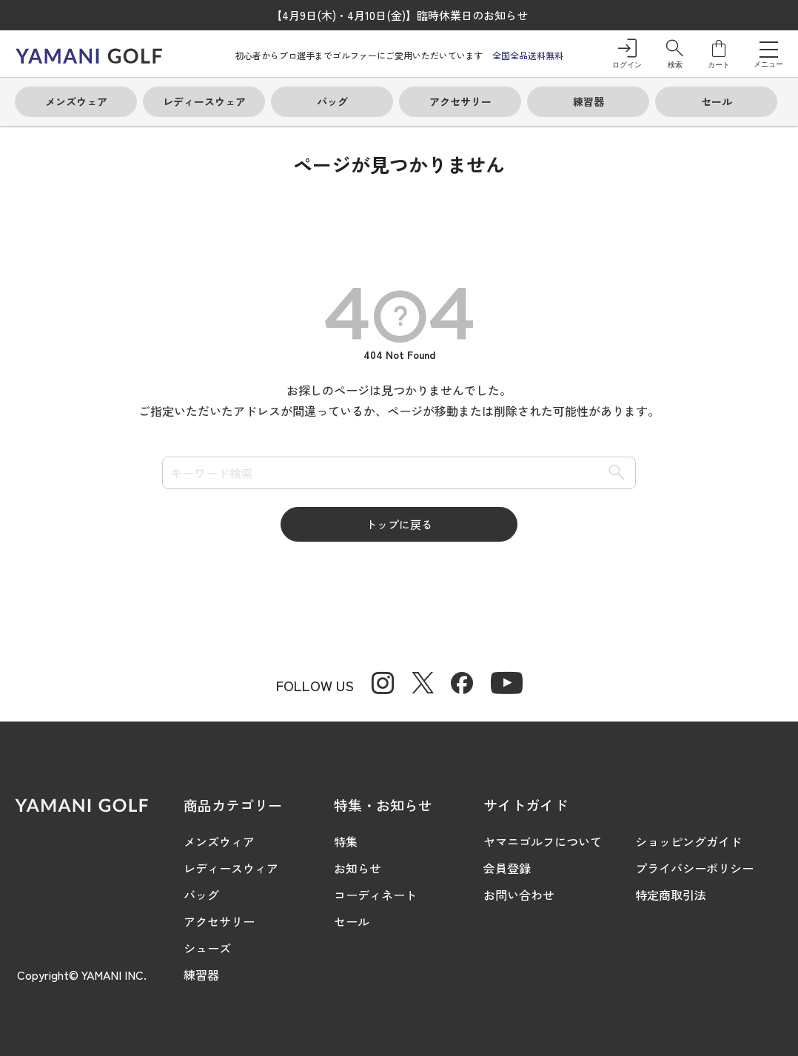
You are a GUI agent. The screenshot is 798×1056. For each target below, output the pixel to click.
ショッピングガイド (688, 841)
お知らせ (357, 868)
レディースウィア (231, 868)
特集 (346, 841)
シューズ (207, 948)
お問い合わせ (518, 895)
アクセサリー (219, 921)
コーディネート (375, 895)
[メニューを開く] (769, 48)
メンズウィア (219, 841)
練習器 (201, 974)
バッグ (201, 895)
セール (351, 921)
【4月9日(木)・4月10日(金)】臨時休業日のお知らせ (399, 15)
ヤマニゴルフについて (542, 841)
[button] (674, 53)
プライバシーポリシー (694, 868)
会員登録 (507, 868)
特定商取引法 (670, 895)
